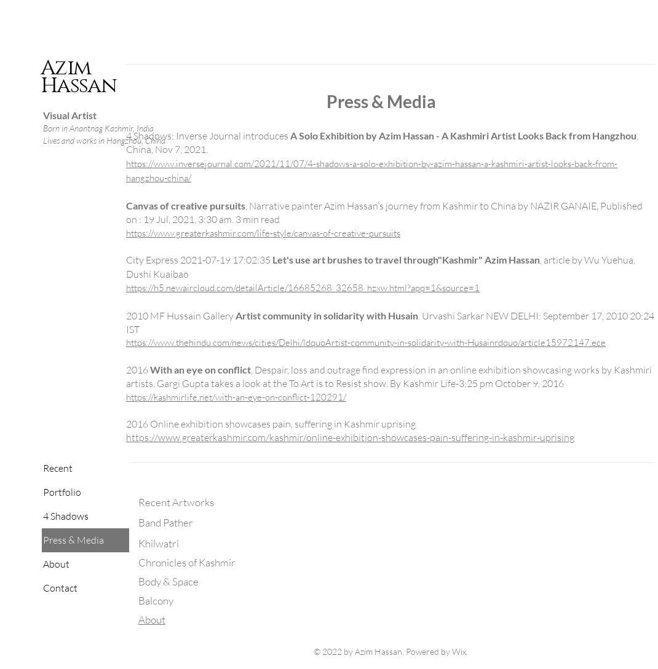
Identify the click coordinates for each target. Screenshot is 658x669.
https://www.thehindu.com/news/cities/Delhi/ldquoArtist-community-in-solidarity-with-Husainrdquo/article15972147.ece (366, 342)
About (56, 564)
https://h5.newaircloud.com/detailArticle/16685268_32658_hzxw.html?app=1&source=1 (303, 288)
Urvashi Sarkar (453, 316)
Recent (58, 468)
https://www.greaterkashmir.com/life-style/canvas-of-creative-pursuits (263, 233)
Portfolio (62, 492)
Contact (60, 588)
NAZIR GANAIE (563, 206)
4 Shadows (66, 516)
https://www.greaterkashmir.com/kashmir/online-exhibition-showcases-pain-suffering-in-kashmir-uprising (350, 437)
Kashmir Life (428, 383)
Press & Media (73, 540)
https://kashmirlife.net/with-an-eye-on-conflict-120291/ (236, 397)
